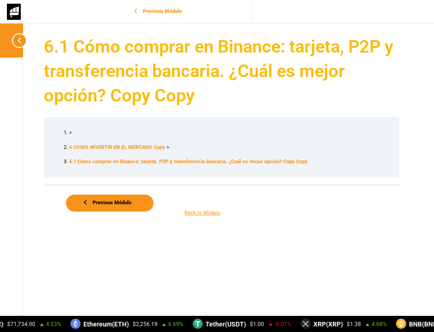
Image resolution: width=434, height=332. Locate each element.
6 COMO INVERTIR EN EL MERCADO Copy (117, 147)
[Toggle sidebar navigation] (14, 40)
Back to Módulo (202, 213)
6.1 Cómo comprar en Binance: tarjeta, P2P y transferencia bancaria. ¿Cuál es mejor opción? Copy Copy (188, 162)
